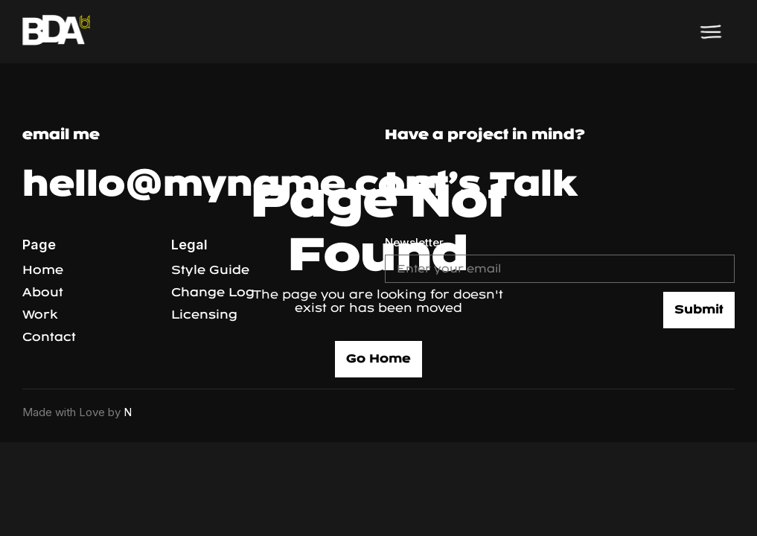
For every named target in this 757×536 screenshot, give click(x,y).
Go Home (378, 358)
